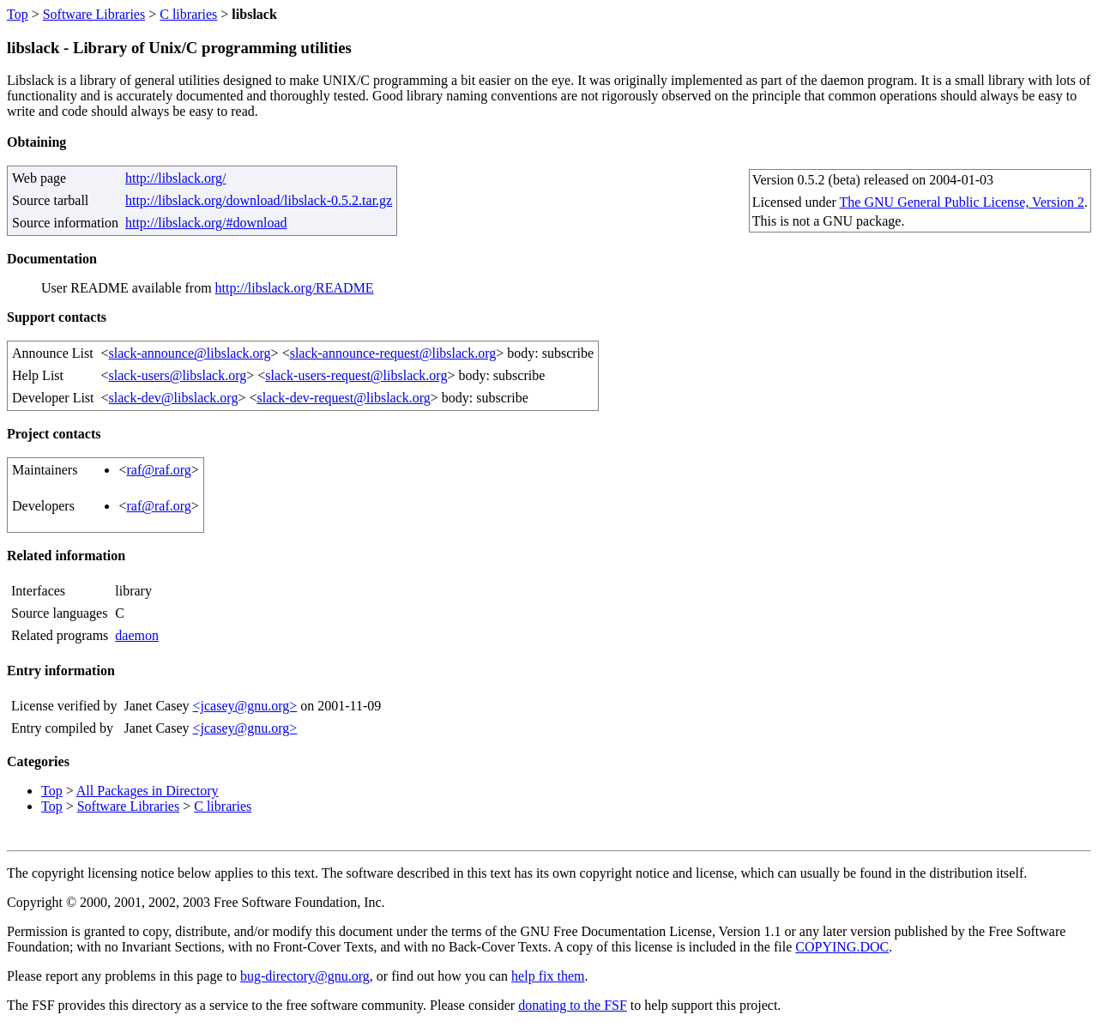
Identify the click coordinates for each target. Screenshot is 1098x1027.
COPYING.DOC (842, 946)
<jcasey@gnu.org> (244, 705)
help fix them (547, 976)
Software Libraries (94, 14)
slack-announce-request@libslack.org (393, 353)
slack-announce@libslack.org (190, 353)
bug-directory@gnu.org (305, 976)
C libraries (188, 14)
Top (17, 14)
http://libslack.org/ (175, 178)
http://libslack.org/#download (206, 222)
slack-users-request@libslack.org (356, 375)
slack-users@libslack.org (178, 375)
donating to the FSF (572, 1005)
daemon (137, 635)
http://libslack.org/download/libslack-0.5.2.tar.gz (258, 200)
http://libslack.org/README (294, 288)
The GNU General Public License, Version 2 (962, 202)
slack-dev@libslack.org (173, 397)
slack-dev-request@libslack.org (343, 397)
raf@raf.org (158, 469)
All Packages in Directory (147, 790)
